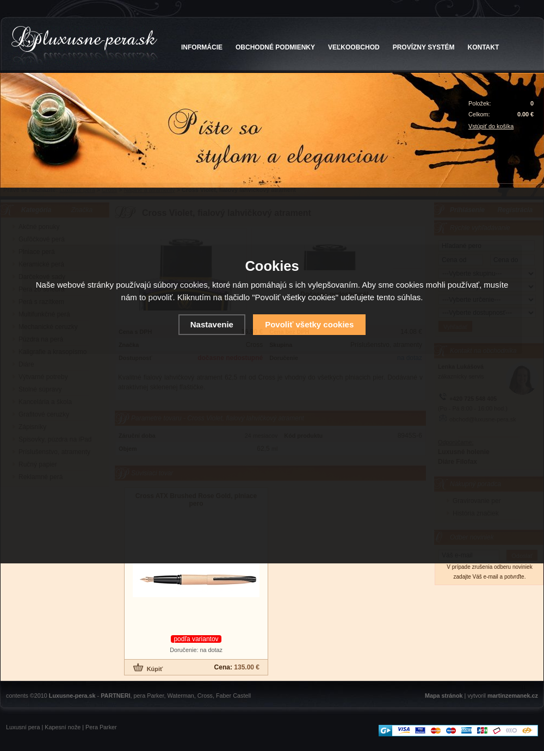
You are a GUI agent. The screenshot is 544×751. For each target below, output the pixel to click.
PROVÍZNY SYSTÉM (424, 47)
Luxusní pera (23, 727)
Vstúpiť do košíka (491, 126)
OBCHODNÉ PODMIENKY (275, 47)
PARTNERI (115, 695)
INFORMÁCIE (201, 47)
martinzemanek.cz (512, 695)
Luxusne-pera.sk (72, 695)
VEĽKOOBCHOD (354, 47)
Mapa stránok (444, 695)
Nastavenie (211, 324)
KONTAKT (483, 47)
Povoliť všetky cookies (309, 324)
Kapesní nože (63, 727)
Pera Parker (101, 727)
